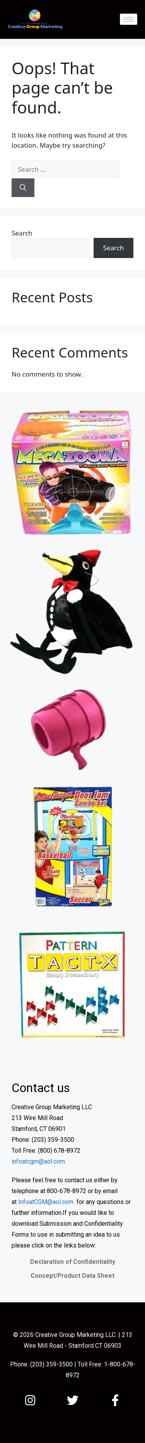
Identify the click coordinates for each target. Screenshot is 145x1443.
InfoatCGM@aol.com (45, 1202)
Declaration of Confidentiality (72, 1261)
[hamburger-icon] (128, 19)
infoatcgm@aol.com (38, 1161)
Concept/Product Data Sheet (72, 1275)
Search (22, 233)
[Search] (23, 187)
